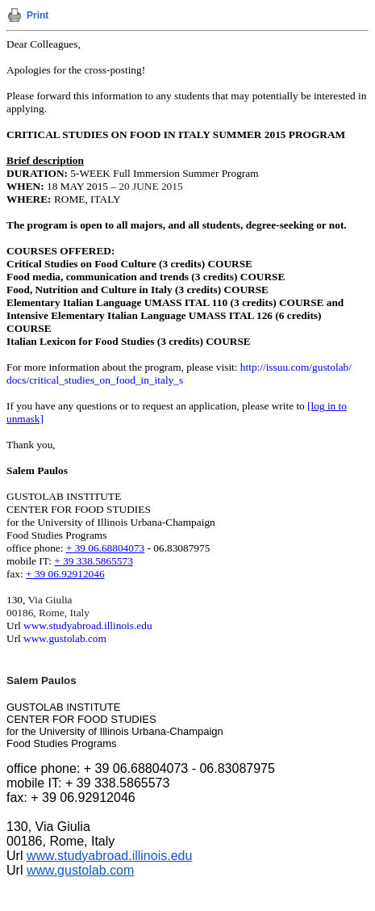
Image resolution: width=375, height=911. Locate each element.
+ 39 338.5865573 (93, 561)
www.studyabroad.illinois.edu (87, 625)
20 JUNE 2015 (150, 186)
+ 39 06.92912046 (65, 574)
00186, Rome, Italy (48, 613)
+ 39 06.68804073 (105, 548)
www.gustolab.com (64, 638)
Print (37, 15)
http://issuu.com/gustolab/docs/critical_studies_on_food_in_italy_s (179, 373)
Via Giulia (49, 600)
